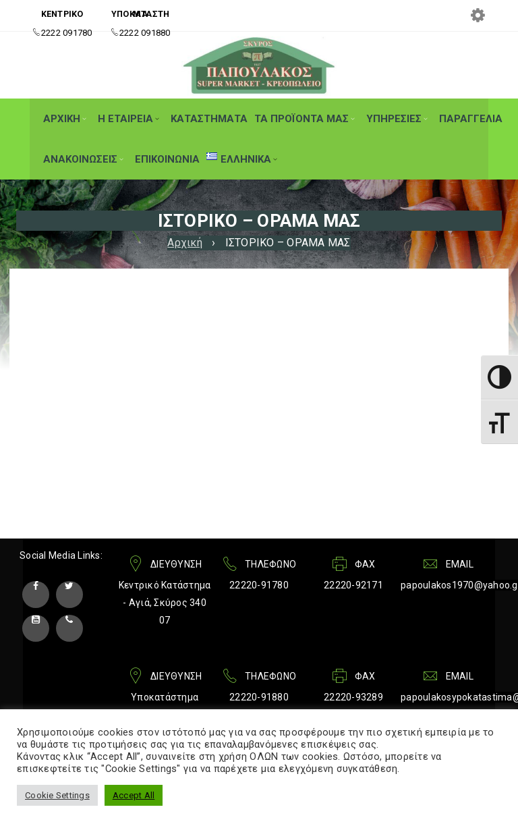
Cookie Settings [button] (57, 795)
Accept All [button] (134, 795)
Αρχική (184, 242)
